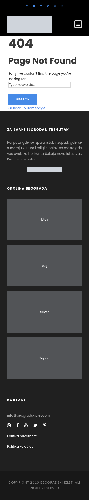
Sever (44, 312)
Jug (44, 266)
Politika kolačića (20, 446)
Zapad (44, 358)
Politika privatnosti (22, 436)
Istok (44, 219)
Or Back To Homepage (27, 108)
